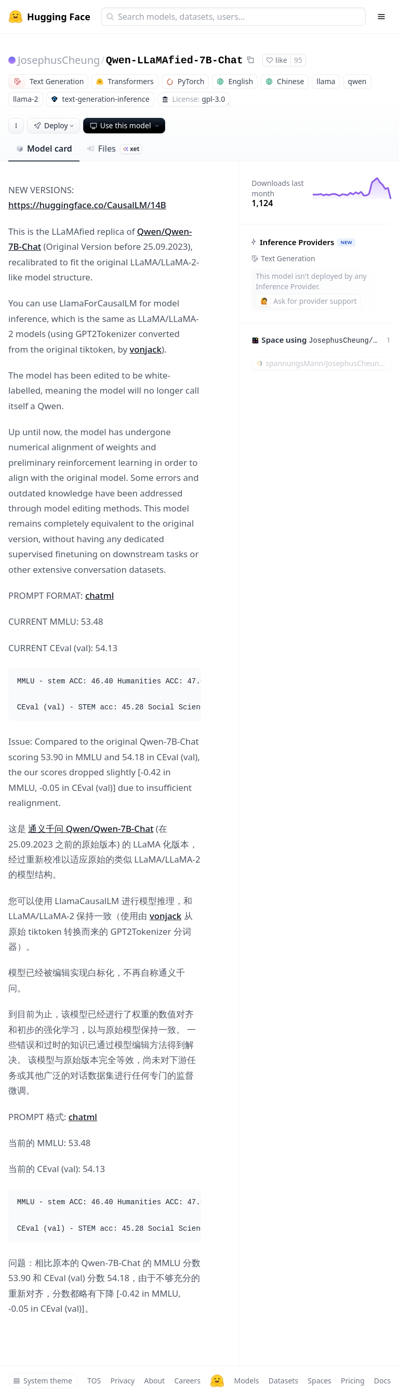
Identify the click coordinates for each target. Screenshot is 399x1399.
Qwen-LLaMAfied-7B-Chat (174, 60)
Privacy (122, 1380)
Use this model (125, 125)
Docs (382, 1380)
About (154, 1380)
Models (246, 1380)
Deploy (54, 125)
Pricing (352, 1380)
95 (298, 60)
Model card (44, 148)
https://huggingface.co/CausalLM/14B (87, 205)
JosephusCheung (59, 60)
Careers (187, 1380)
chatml (99, 595)
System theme (42, 1380)
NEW (346, 242)
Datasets (283, 1380)
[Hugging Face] (217, 1381)
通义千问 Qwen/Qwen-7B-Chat (90, 829)
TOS (94, 1380)
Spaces (319, 1380)
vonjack (146, 349)
